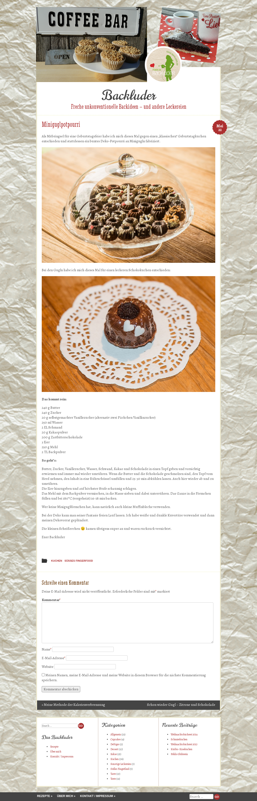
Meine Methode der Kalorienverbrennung (73, 704)
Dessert (114, 749)
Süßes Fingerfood (78, 560)
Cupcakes (115, 739)
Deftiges (114, 744)
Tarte (113, 774)
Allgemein (115, 734)
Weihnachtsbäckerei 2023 (184, 744)
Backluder (129, 95)
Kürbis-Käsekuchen (181, 749)
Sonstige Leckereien (120, 764)
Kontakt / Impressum (61, 756)
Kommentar (51, 600)
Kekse (113, 754)
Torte (113, 779)
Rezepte (54, 746)
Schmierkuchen (179, 739)
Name (46, 649)
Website (47, 666)
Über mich (55, 751)
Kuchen (56, 560)
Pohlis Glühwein (179, 754)
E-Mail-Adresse (53, 658)
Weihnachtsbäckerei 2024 (184, 734)
